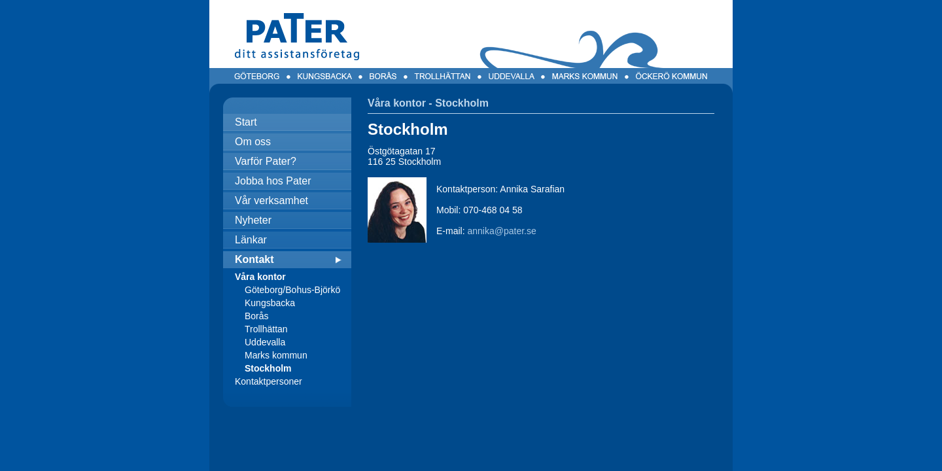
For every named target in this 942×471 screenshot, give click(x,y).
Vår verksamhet (271, 200)
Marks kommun (276, 355)
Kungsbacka (270, 303)
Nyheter (253, 220)
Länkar (251, 239)
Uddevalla (265, 342)
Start (246, 122)
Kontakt (254, 259)
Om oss (253, 141)
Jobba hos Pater (273, 180)
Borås (257, 316)
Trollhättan (266, 329)
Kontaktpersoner (268, 381)
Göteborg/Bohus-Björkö (292, 290)
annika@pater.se (501, 231)
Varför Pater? (265, 161)
